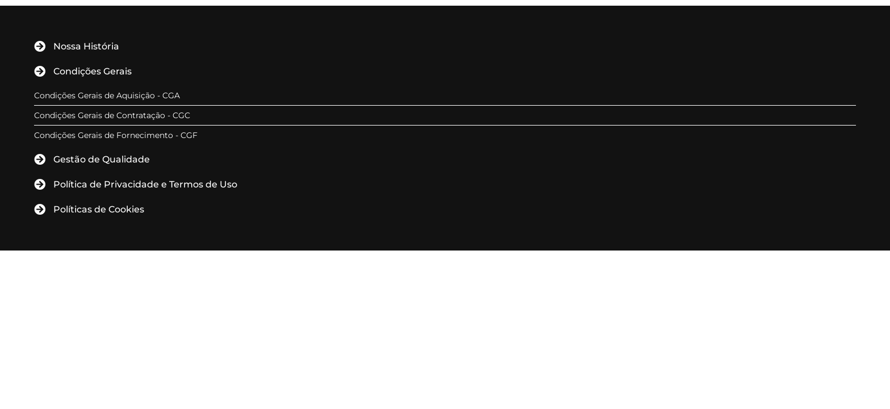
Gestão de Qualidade (101, 159)
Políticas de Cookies (98, 209)
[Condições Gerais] (39, 71)
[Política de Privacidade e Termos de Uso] (39, 184)
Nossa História (86, 46)
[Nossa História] (39, 46)
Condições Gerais (92, 71)
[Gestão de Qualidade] (39, 159)
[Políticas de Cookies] (39, 209)
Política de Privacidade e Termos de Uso (145, 184)
